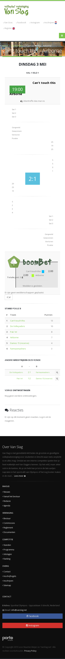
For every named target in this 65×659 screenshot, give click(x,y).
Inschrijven (50, 22)
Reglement (8, 527)
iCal (8, 297)
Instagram (35, 22)
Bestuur (7, 518)
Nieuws (6, 492)
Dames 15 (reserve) (19, 343)
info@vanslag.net (19, 610)
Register (9, 28)
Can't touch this (17, 320)
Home (5, 45)
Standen (7, 545)
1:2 (29, 378)
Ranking (6, 558)
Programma (8, 549)
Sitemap (7, 585)
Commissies (9, 523)
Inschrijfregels (9, 576)
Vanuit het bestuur (11, 496)
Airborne (14, 337)
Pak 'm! (13, 331)
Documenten (9, 532)
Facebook (21, 22)
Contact (6, 571)
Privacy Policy (30, 651)
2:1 (29, 372)
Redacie (7, 501)
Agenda (6, 505)
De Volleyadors (17, 326)
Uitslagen (7, 554)
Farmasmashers (18, 348)
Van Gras (8, 22)
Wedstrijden (17, 45)
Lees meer (20, 476)
